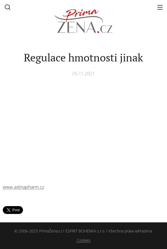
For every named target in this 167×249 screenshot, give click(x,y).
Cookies (84, 240)
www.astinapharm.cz (23, 187)
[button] (7, 7)
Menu (160, 7)
